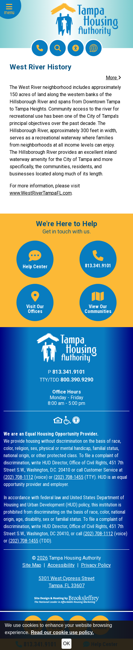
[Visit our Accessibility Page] (76, 48)
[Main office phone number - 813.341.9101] (98, 259)
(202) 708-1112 (18, 477)
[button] (10, 9)
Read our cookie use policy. (62, 632)
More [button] (113, 77)
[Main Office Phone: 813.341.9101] (40, 48)
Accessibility (61, 565)
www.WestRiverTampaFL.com (41, 193)
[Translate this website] (94, 48)
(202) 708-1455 (68, 477)
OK (66, 643)
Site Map (31, 565)
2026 (42, 558)
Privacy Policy (96, 565)
